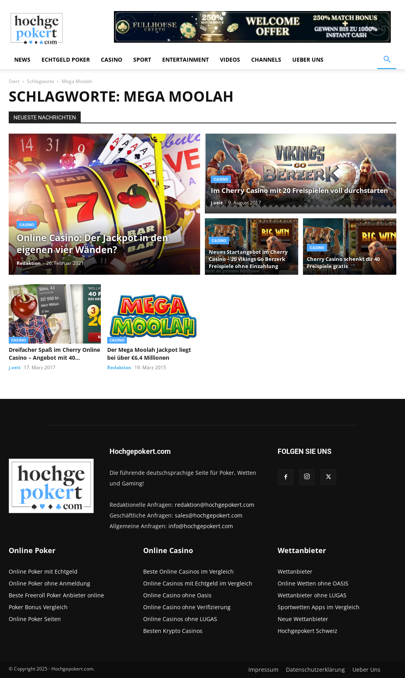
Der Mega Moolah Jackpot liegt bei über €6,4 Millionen (149, 353)
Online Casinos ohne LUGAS (180, 619)
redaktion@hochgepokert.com (214, 504)
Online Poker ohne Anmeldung (49, 583)
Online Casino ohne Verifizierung (187, 607)
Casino (111, 59)
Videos (230, 59)
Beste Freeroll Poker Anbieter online (56, 595)
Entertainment (185, 59)
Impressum (263, 669)
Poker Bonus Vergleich (38, 607)
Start (14, 81)
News (22, 59)
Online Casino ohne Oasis (177, 595)
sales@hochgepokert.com (208, 515)
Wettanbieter (295, 571)
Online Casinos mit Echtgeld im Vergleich (197, 583)
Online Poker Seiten (35, 619)
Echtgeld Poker (66, 59)
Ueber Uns (308, 59)
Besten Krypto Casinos (172, 631)
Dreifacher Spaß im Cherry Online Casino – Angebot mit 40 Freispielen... (54, 354)
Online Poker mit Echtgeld (43, 571)
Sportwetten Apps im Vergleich (319, 607)
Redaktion (29, 263)
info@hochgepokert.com (200, 526)
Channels (266, 59)
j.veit (217, 202)
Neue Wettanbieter (303, 619)
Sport (142, 59)
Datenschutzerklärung (315, 669)
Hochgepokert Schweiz (307, 631)
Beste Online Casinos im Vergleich (188, 571)
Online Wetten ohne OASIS (313, 583)
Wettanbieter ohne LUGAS (312, 595)
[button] (386, 60)
